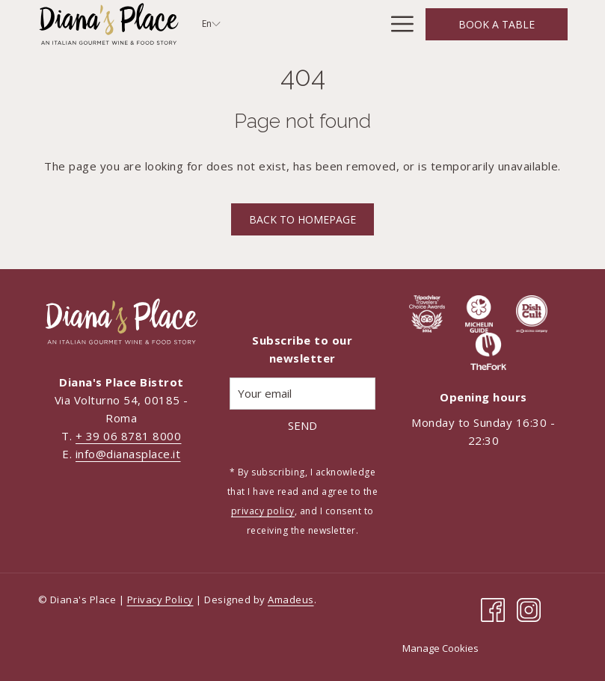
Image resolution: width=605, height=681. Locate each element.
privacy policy (263, 511)
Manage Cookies (440, 648)
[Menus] (350, 24)
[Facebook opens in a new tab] (493, 608)
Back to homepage (302, 219)
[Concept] (285, 24)
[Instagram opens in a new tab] (529, 608)
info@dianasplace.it (128, 453)
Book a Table (496, 24)
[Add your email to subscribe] (302, 394)
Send (302, 425)
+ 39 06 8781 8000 (129, 435)
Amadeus (291, 599)
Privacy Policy (160, 599)
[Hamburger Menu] (397, 24)
